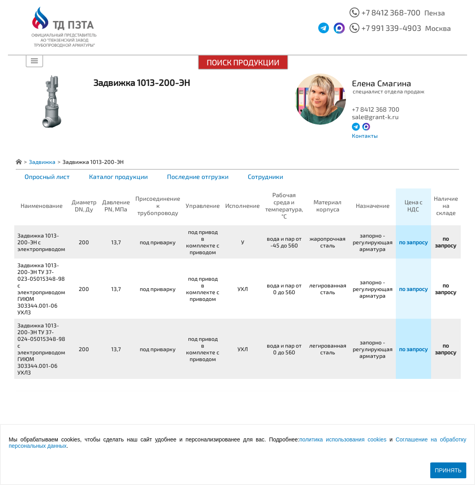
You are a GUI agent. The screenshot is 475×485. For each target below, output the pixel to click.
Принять (448, 470)
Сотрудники (265, 176)
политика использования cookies (342, 439)
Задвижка (42, 161)
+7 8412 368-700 (390, 12)
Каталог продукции (118, 176)
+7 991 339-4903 (391, 27)
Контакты (365, 135)
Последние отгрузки (197, 176)
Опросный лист (47, 176)
